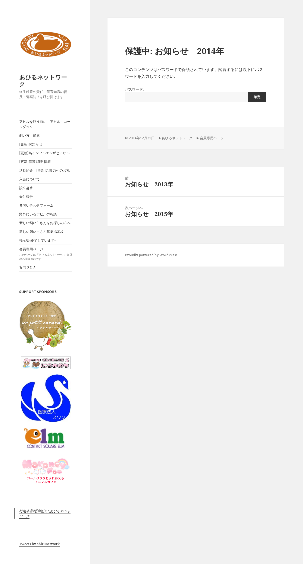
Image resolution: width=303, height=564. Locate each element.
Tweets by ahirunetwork (39, 544)
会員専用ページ (45, 254)
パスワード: (195, 94)
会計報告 (26, 196)
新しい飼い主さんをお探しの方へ (45, 222)
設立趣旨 (26, 188)
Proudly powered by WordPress (151, 255)
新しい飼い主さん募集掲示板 (41, 231)
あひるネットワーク (43, 80)
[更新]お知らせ (30, 144)
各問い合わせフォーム (36, 205)
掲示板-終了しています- (37, 240)
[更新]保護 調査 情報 (35, 161)
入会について (29, 179)
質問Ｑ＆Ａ (27, 267)
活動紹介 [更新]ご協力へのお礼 (44, 170)
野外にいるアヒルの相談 (38, 214)
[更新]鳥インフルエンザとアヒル (44, 153)
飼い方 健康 (29, 135)
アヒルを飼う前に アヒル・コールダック (45, 124)
